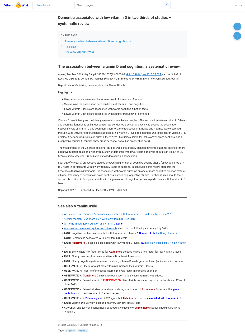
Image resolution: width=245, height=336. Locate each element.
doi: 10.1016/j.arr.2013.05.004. (144, 74)
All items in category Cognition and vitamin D (89, 223)
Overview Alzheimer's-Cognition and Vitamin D (90, 228)
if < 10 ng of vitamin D (158, 233)
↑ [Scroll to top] (237, 26)
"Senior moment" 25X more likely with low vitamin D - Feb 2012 (100, 219)
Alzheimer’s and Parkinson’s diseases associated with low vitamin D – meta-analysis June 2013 (118, 214)
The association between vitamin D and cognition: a (98, 41)
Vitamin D (82, 331)
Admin (238, 5)
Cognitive (70, 331)
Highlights (70, 46)
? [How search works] (166, 5)
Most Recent (43, 5)
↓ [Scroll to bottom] (237, 36)
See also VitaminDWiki (79, 52)
